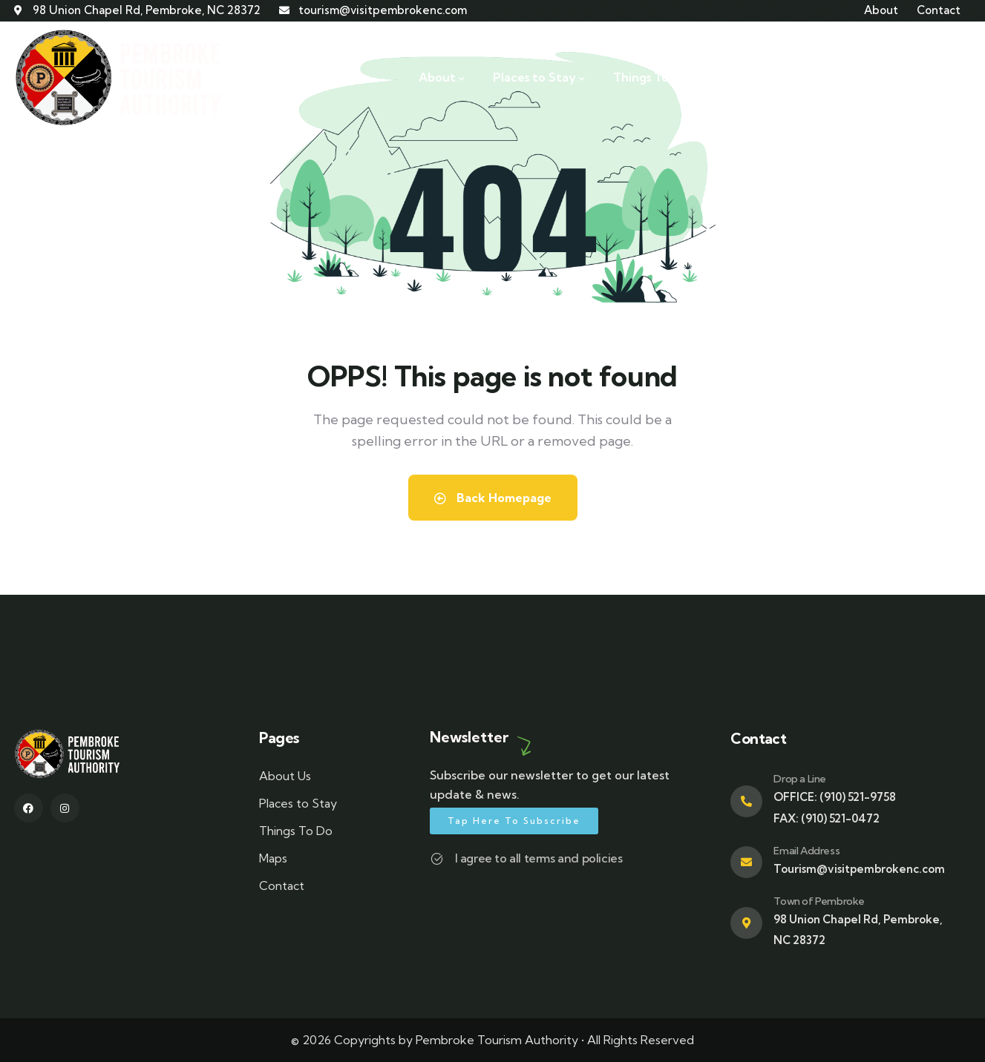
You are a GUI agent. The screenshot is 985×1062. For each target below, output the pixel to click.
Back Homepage (493, 497)
